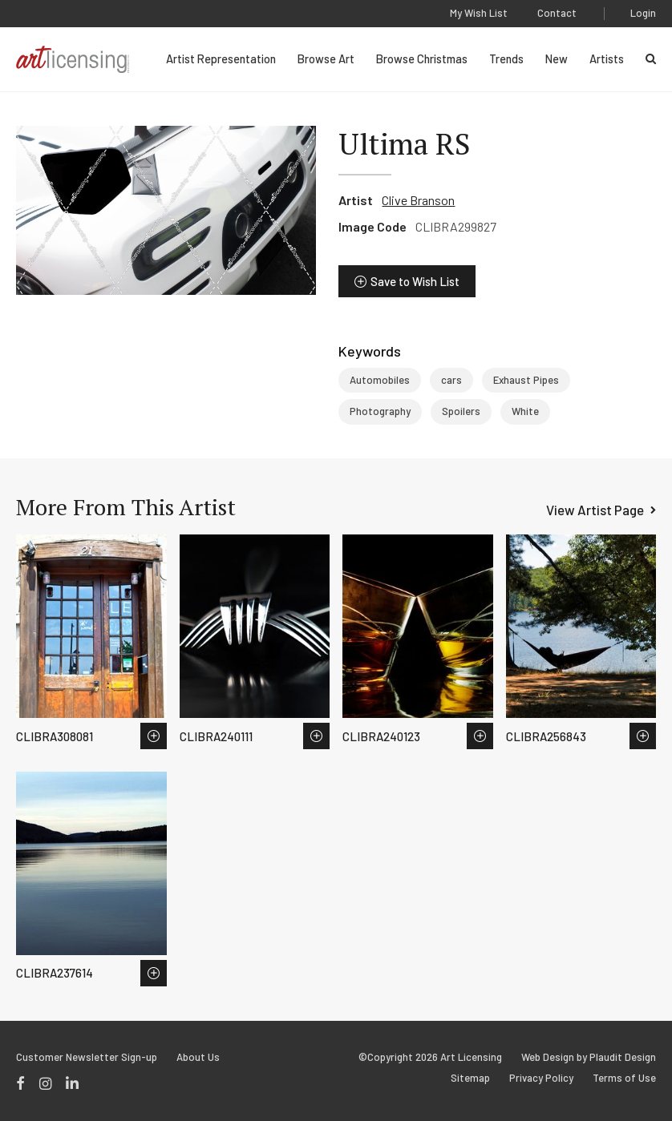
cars (451, 379)
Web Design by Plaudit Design (588, 1057)
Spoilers (461, 411)
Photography (380, 411)
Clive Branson (418, 200)
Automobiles (380, 379)
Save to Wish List (414, 281)
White (525, 411)
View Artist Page (595, 510)
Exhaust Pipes (526, 379)
